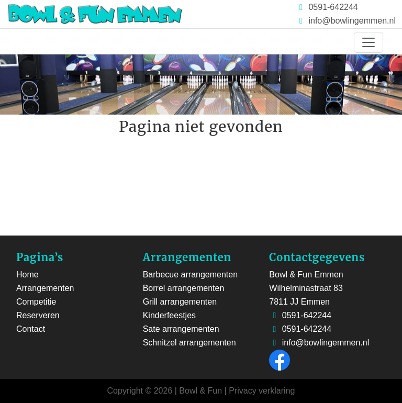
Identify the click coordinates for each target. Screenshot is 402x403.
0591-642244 (332, 7)
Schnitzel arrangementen (189, 342)
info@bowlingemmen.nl (352, 20)
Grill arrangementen (180, 301)
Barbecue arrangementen (190, 274)
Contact (30, 328)
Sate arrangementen (181, 328)
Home (27, 274)
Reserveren (38, 315)
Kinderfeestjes (169, 315)
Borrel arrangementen (184, 288)
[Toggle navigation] (368, 42)
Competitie (36, 301)
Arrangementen (45, 288)
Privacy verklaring (262, 390)
